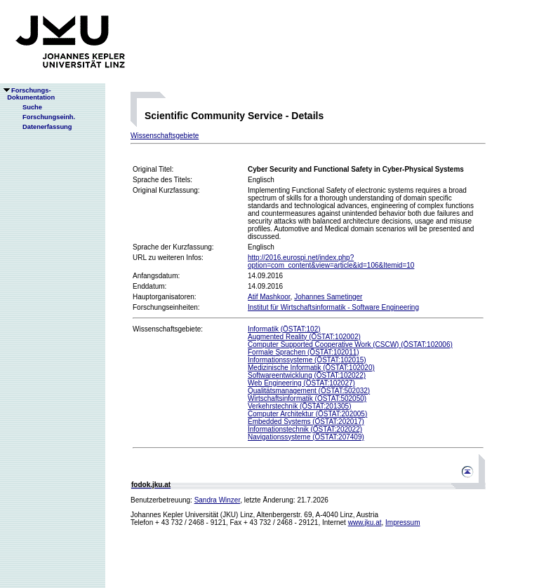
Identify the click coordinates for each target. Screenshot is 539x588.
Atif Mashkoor (269, 297)
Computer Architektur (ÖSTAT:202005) (307, 414)
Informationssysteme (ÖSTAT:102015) (307, 360)
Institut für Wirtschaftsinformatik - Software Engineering (333, 307)
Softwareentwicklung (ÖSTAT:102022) (307, 375)
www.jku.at (365, 522)
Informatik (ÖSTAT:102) (284, 329)
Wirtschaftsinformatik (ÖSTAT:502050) (307, 398)
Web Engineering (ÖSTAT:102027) (301, 383)
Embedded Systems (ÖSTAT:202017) (306, 421)
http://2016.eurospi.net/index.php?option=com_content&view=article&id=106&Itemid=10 (331, 261)
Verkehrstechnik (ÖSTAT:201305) (299, 406)
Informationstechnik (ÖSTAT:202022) (305, 429)
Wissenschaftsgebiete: (168, 329)
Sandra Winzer (217, 500)
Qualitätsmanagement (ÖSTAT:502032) (309, 391)
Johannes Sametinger (328, 297)
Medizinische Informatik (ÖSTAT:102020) (311, 367)
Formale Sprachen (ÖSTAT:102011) (303, 352)
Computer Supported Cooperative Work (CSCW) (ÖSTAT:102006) (350, 344)
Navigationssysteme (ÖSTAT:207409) (306, 437)
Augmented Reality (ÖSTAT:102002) (304, 337)
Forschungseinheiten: (166, 307)
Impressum (402, 522)
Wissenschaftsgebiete (165, 135)
